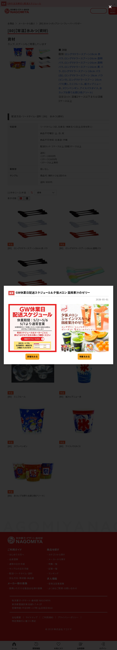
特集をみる (85, 356)
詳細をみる (32, 356)
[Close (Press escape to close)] (110, 7)
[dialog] (58, 325)
